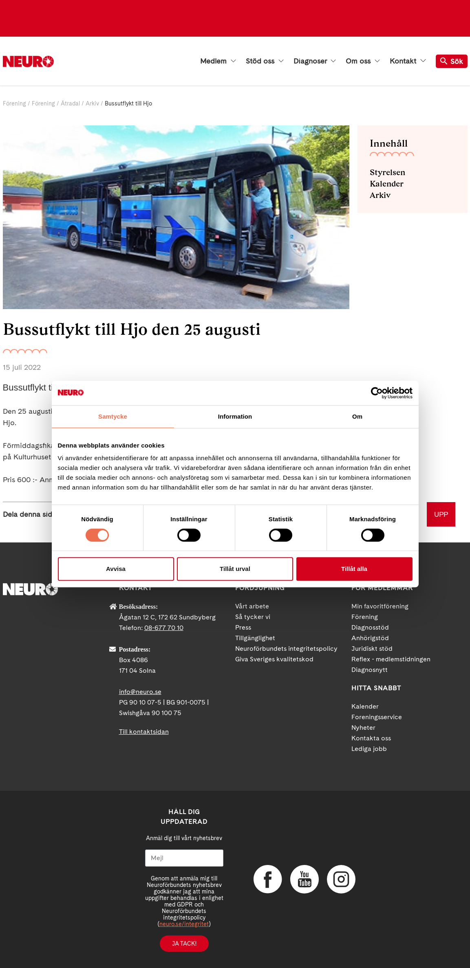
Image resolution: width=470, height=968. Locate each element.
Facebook (268, 879)
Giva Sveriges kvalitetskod (274, 659)
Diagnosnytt (369, 670)
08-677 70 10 (163, 628)
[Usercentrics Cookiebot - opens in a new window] (377, 393)
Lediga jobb (369, 749)
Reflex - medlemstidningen (390, 659)
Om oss (363, 61)
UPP (441, 514)
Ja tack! (184, 943)
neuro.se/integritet (184, 924)
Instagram (341, 879)
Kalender (387, 184)
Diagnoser (314, 61)
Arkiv (92, 103)
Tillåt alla (354, 568)
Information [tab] (235, 416)
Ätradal (70, 103)
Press (243, 627)
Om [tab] (357, 416)
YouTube (304, 879)
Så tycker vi (252, 617)
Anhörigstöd (370, 638)
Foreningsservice (376, 717)
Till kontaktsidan (144, 731)
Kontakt (408, 61)
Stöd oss (265, 61)
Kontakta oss (371, 738)
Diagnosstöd (370, 627)
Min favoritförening (379, 606)
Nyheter (363, 727)
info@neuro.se (140, 692)
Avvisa (116, 568)
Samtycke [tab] (112, 416)
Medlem (218, 61)
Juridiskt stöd (372, 648)
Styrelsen (387, 172)
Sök (451, 61)
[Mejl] (184, 858)
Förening (14, 103)
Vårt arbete (252, 606)
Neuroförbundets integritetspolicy (286, 648)
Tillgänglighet (255, 638)
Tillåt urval (235, 568)
